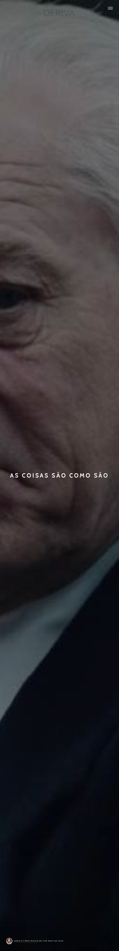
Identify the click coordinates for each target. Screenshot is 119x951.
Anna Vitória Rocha (26, 941)
